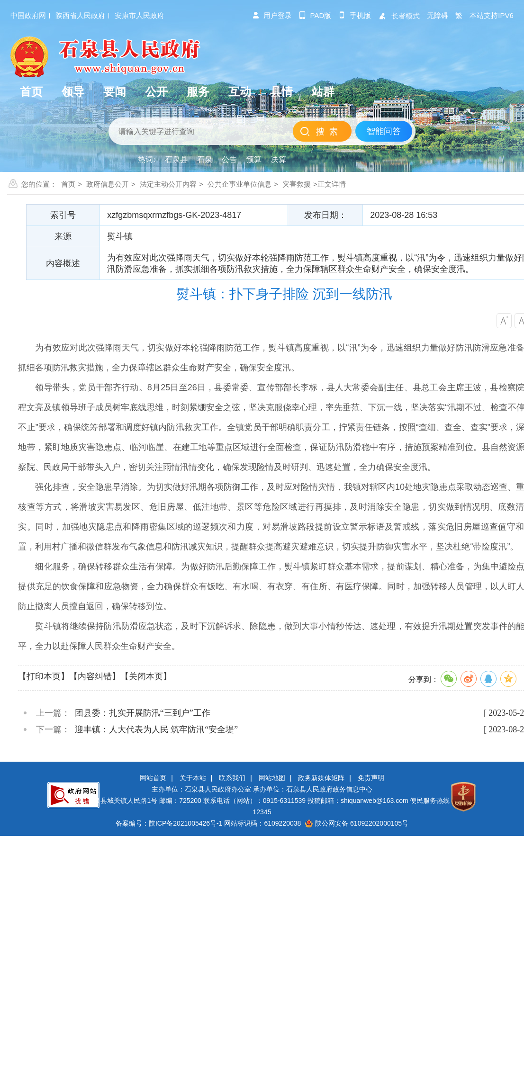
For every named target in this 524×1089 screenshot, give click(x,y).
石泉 (204, 159)
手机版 (354, 15)
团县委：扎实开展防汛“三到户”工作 (142, 713)
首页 (68, 184)
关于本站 (193, 778)
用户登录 (272, 15)
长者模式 (399, 16)
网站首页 (153, 778)
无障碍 (437, 15)
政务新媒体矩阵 (321, 778)
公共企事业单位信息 (239, 184)
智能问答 (384, 131)
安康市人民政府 (139, 15)
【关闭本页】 (146, 676)
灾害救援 (296, 184)
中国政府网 (28, 15)
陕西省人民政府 (80, 15)
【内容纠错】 (94, 676)
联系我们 (232, 778)
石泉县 (176, 159)
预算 (254, 159)
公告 (229, 159)
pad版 (315, 15)
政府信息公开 (107, 184)
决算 (278, 159)
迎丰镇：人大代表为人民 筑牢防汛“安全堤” (156, 729)
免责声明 (371, 778)
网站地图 (272, 778)
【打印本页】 (43, 676)
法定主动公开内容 (168, 184)
